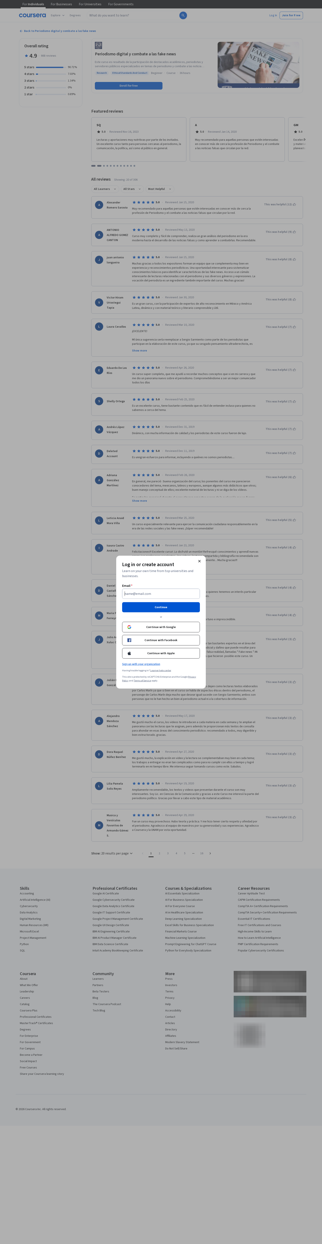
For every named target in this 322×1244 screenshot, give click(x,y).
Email (127, 585)
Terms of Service (142, 680)
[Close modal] (199, 561)
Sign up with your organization (141, 664)
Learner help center (160, 670)
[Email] (161, 594)
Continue (161, 607)
